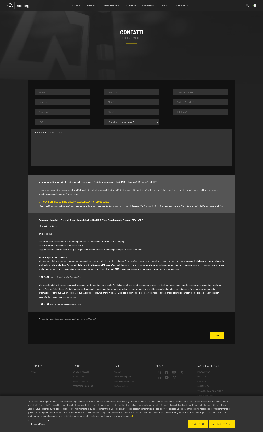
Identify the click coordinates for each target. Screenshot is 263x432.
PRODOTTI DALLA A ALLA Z (83, 386)
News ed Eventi (111, 5)
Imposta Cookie (38, 424)
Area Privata (183, 5)
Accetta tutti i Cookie (222, 424)
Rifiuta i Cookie (198, 424)
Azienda (76, 5)
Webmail (117, 372)
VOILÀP (34, 372)
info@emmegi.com (207, 206)
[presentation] (66, 330)
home (125, 38)
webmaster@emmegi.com (124, 381)
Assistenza (148, 5)
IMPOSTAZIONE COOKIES (206, 396)
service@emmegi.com (122, 377)
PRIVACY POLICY (203, 372)
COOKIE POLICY (203, 386)
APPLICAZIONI (78, 377)
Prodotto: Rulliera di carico (131, 147)
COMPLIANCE (202, 381)
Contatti (165, 5)
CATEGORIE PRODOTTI (81, 372)
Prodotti (92, 5)
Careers (131, 5)
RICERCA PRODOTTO (80, 381)
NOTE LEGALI (202, 377)
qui (131, 416)
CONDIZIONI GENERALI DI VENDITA (210, 391)
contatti (136, 38)
